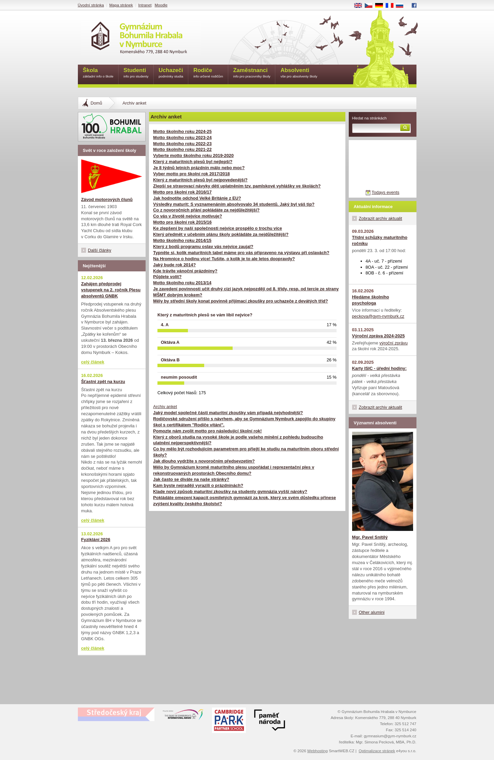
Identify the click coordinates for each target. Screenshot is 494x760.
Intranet (144, 5)
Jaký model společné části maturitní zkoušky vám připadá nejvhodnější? (228, 412)
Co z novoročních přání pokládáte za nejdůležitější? (206, 210)
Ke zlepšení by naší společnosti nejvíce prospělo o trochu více (217, 228)
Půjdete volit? (167, 276)
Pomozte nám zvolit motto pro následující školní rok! (207, 430)
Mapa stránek (121, 5)
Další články (99, 250)
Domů (96, 103)
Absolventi (298, 73)
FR (391, 6)
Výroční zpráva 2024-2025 (378, 335)
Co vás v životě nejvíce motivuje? (187, 216)
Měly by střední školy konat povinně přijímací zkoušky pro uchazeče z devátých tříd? (240, 301)
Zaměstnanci (252, 73)
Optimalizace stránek (377, 751)
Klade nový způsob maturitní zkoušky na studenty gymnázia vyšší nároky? (230, 491)
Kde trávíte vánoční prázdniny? (185, 270)
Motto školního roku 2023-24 (182, 137)
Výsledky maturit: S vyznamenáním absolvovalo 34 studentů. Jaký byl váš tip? (234, 204)
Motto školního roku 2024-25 (182, 131)
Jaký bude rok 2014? (174, 264)
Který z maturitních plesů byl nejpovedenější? (200, 179)
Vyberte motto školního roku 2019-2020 (193, 155)
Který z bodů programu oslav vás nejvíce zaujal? (203, 246)
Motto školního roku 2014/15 (182, 240)
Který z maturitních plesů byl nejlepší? (192, 161)
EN (360, 6)
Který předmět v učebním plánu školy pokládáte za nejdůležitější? (220, 234)
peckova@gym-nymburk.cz (378, 316)
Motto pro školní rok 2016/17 (182, 192)
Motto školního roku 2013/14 (182, 282)
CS (370, 6)
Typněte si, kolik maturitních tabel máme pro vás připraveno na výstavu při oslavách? (241, 252)
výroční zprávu (394, 342)
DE (381, 6)
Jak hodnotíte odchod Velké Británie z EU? (197, 198)
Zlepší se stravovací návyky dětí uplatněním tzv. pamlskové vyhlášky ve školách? (237, 185)
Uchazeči (171, 73)
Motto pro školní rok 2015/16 (182, 222)
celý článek (92, 361)
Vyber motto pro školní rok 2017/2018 (191, 173)
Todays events (386, 192)
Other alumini (372, 612)
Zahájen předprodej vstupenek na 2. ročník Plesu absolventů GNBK (111, 289)
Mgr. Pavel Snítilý (370, 537)
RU (402, 6)
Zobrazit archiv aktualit (380, 218)
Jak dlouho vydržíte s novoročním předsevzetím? (204, 461)
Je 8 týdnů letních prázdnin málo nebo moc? (198, 167)
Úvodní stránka (91, 5)
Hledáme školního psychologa (370, 300)
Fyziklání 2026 (95, 539)
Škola (98, 73)
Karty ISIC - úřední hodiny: (379, 368)
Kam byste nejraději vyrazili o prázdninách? (198, 485)
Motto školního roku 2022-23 (182, 143)
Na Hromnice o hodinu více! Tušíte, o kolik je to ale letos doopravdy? (224, 258)
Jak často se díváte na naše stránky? (191, 479)
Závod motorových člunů (107, 199)
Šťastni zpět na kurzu (103, 381)
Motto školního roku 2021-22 (182, 149)
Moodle (161, 5)
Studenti (136, 73)
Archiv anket (165, 406)
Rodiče (208, 73)
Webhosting (317, 751)
